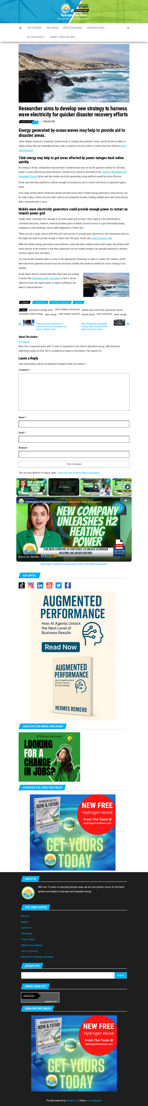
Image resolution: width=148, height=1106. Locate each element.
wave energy (120, 314)
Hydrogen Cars (96, 27)
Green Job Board (72, 27)
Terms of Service (29, 951)
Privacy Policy (28, 939)
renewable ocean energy (31, 313)
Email (22, 432)
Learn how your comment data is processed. (78, 472)
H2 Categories (36, 37)
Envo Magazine (94, 1100)
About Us (25, 916)
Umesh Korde (88, 314)
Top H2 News (34, 27)
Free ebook (52, 27)
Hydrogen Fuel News (74, 15)
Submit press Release (62, 37)
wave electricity (104, 313)
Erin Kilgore (49, 121)
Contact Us (26, 927)
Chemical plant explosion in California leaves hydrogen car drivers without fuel (51, 326)
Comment (24, 369)
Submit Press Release (31, 945)
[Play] (96, 487)
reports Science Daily (101, 238)
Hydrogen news (40, 302)
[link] (21, 501)
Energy (47, 1001)
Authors (24, 922)
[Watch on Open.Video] (28, 557)
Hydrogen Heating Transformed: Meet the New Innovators (64, 502)
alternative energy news (41, 309)
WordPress (72, 1100)
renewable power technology (46, 278)
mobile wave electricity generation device (102, 309)
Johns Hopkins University (67, 309)
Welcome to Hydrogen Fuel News (37, 956)
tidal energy (51, 314)
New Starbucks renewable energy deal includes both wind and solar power (94, 326)
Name (22, 417)
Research (78, 302)
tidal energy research (69, 313)
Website (23, 447)
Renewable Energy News (60, 302)
